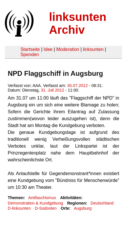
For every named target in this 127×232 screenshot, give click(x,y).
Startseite (30, 49)
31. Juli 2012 (52, 90)
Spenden (29, 54)
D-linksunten (19, 208)
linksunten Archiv (77, 23)
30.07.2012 (77, 85)
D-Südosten (45, 208)
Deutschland (102, 203)
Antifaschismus (42, 197)
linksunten (93, 49)
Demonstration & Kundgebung (35, 203)
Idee (48, 49)
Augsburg (83, 208)
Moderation (67, 49)
